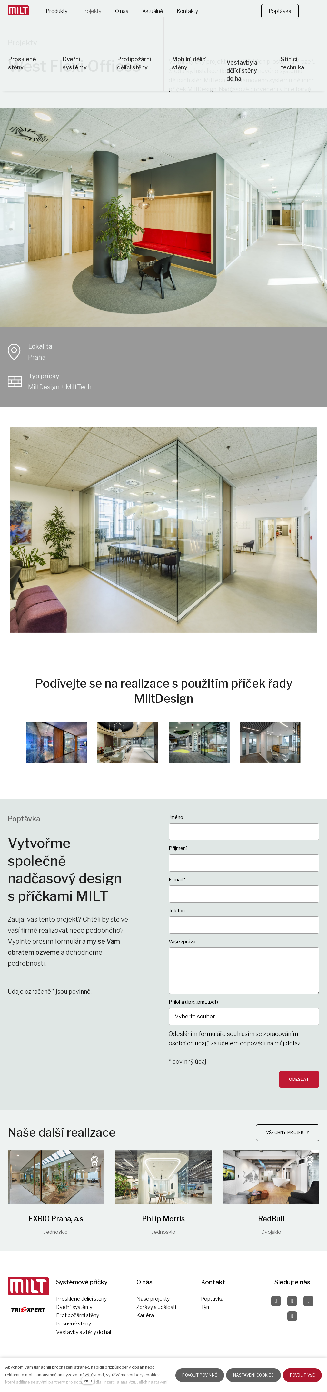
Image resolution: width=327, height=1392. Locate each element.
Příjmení (178, 852)
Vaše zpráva (182, 945)
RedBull (271, 1222)
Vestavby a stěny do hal (83, 1332)
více (88, 1380)
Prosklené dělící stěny (81, 1299)
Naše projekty (153, 1299)
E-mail (177, 883)
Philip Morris (163, 1222)
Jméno (176, 821)
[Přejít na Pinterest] (308, 1301)
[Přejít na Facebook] (276, 1301)
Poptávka (212, 1299)
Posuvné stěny (73, 1324)
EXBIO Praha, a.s (55, 1222)
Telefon (177, 914)
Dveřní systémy (74, 1307)
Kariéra (145, 1315)
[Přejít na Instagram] (292, 1301)
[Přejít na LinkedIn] (292, 1316)
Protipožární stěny (77, 1315)
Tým (206, 1307)
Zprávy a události (156, 1307)
